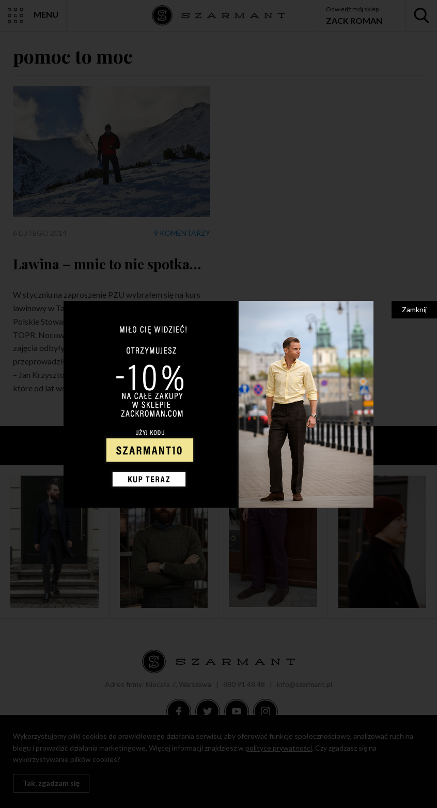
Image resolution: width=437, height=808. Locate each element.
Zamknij (414, 309)
